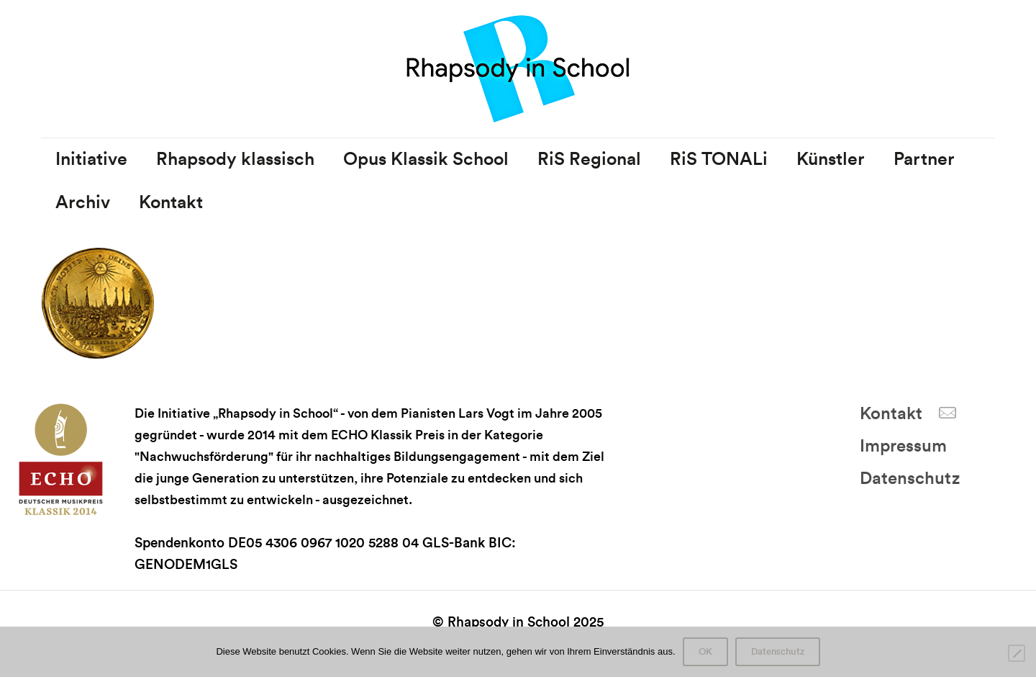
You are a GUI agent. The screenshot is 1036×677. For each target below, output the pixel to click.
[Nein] (1016, 653)
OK (705, 652)
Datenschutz (910, 479)
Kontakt (891, 414)
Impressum (903, 446)
